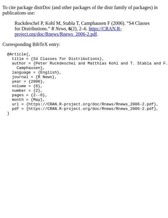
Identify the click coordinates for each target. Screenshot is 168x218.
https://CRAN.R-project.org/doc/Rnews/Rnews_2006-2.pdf (68, 31)
